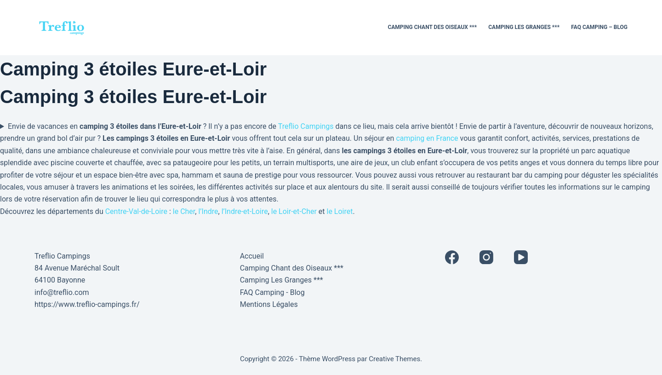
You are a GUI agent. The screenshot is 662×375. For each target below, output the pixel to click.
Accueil (252, 256)
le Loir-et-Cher (294, 211)
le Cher (184, 211)
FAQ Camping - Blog (272, 292)
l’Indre (208, 211)
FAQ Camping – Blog (599, 27)
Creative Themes (394, 359)
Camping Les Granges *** (523, 27)
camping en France (427, 138)
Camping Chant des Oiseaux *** (432, 27)
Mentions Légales (269, 304)
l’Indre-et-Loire (245, 211)
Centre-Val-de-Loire (136, 211)
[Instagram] (486, 257)
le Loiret (340, 211)
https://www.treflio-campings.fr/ (87, 304)
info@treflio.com (61, 292)
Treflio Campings (306, 126)
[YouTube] (521, 257)
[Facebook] (452, 257)
